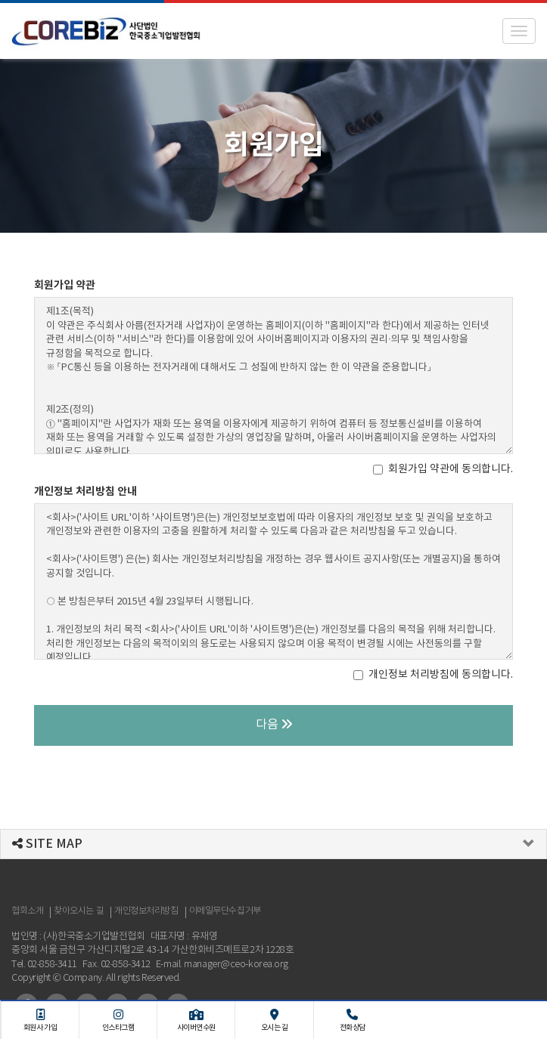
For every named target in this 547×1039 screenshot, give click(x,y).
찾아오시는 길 (79, 911)
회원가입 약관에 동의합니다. (443, 469)
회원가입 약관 (64, 285)
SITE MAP (47, 844)
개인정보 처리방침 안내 (85, 491)
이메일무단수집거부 (225, 911)
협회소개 (27, 911)
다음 (274, 724)
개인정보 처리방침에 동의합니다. (433, 675)
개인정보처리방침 (146, 911)
